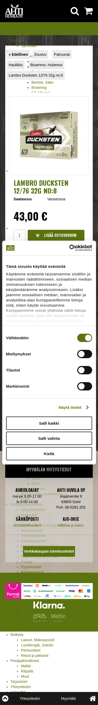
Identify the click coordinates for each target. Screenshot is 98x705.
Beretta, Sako (42, 82)
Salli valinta (49, 438)
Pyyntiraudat (31, 567)
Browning (39, 87)
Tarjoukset (18, 681)
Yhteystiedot (20, 687)
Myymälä (68, 698)
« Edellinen (18, 54)
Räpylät (27, 671)
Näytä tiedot (70, 407)
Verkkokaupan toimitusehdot (49, 551)
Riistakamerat (32, 572)
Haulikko (16, 65)
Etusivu (16, 41)
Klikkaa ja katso (71, 525)
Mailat (26, 666)
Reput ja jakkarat (34, 655)
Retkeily (17, 635)
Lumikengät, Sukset (37, 645)
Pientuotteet (31, 650)
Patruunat (62, 54)
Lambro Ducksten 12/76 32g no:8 (36, 75)
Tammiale (29, 46)
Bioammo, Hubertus (46, 65)
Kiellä (49, 453)
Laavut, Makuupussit (37, 640)
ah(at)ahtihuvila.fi (27, 525)
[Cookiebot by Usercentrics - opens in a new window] (70, 248)
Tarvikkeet (29, 629)
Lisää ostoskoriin (56, 235)
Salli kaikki (49, 423)
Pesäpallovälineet (24, 661)
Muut (25, 577)
